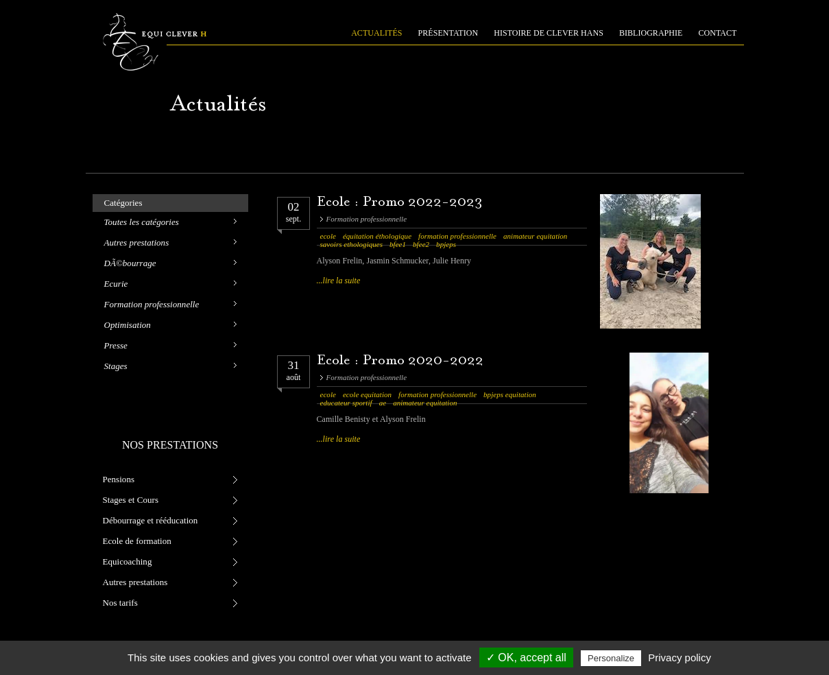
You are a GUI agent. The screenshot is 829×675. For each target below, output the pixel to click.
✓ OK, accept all (526, 657)
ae (382, 403)
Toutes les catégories (141, 222)
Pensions (119, 479)
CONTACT (718, 33)
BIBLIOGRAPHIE (651, 33)
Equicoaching (127, 561)
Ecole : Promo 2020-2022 (400, 361)
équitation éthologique (377, 236)
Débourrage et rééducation (150, 520)
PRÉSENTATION (448, 33)
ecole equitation (367, 394)
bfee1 (397, 244)
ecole (328, 236)
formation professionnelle (457, 236)
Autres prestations (136, 242)
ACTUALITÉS (376, 33)
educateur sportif (346, 403)
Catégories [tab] (123, 203)
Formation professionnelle (152, 304)
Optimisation (127, 325)
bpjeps (446, 244)
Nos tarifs (120, 602)
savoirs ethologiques (351, 244)
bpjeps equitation (509, 394)
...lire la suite (339, 280)
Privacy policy (679, 657)
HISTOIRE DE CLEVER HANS (548, 33)
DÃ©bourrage (130, 263)
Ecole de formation (137, 541)
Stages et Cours (130, 500)
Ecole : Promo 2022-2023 (400, 203)
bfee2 (421, 244)
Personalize (611, 658)
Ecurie (116, 284)
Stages (116, 366)
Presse (116, 345)
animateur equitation (535, 236)
